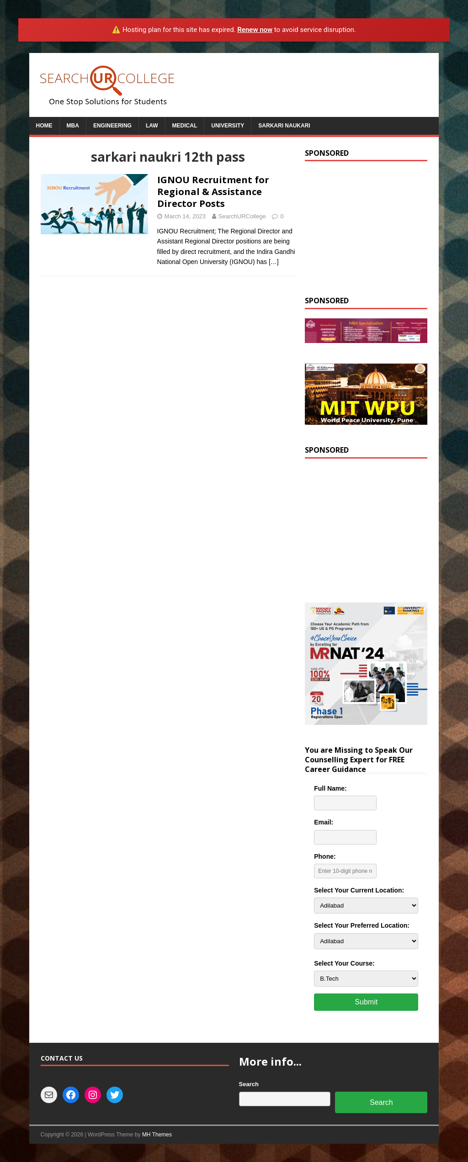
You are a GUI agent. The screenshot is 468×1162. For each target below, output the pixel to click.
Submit (366, 1002)
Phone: (324, 856)
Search (249, 1084)
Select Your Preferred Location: (362, 925)
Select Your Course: (344, 963)
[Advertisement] (366, 227)
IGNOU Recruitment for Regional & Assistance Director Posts (213, 192)
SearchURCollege (242, 216)
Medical (184, 125)
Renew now (254, 30)
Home (44, 125)
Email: (323, 822)
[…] (274, 261)
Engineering (112, 125)
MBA (73, 125)
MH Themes (157, 1134)
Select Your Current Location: (359, 890)
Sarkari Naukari (284, 125)
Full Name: (330, 788)
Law (152, 125)
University (227, 125)
